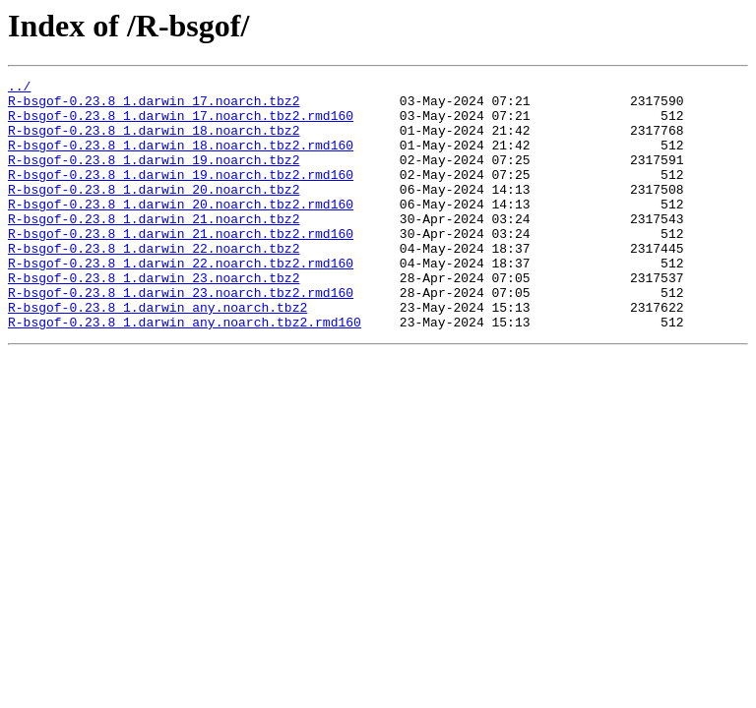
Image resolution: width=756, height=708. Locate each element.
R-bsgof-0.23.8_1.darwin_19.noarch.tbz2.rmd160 (180, 195)
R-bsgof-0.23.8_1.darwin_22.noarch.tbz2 (153, 283)
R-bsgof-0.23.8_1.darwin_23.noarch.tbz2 (153, 318)
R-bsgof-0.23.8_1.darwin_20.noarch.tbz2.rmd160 (180, 230)
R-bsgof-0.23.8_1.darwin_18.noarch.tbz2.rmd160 (180, 159)
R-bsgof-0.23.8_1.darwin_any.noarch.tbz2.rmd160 (184, 372)
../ (19, 88)
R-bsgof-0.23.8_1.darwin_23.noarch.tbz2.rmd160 (180, 336)
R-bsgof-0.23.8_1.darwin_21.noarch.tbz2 (153, 248)
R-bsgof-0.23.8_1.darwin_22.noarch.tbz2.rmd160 (180, 301)
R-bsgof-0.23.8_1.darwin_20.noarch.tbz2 (153, 212)
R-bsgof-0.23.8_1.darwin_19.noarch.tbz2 (153, 177)
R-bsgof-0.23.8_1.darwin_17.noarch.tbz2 (153, 106)
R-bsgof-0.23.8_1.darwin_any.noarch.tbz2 (157, 354)
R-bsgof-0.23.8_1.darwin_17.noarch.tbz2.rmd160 (180, 124)
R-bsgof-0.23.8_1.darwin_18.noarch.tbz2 (153, 141)
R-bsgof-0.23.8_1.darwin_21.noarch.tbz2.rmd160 (180, 265)
